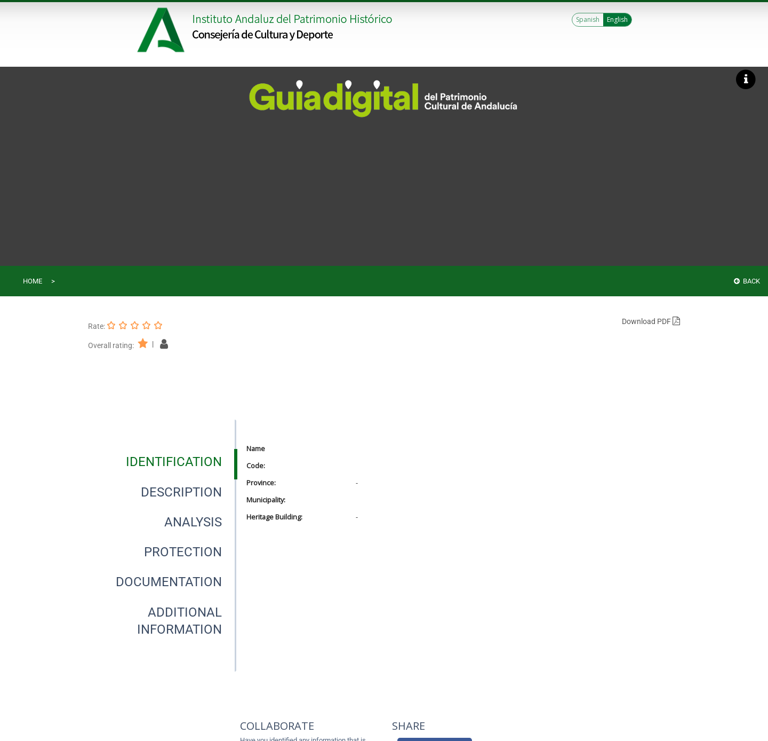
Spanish (587, 19)
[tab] (174, 462)
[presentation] (162, 462)
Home (32, 281)
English (617, 19)
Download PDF (651, 321)
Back (747, 281)
